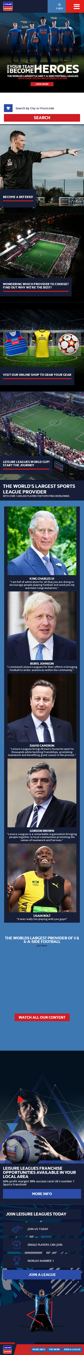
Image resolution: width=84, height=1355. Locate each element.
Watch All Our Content (42, 1017)
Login (60, 6)
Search (42, 117)
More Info (42, 1194)
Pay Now (54, 1349)
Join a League (42, 1275)
